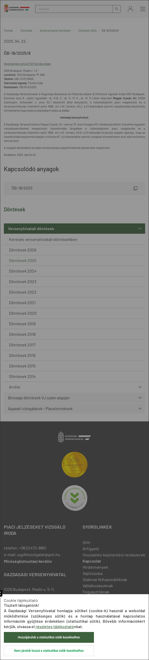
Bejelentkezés (130, 9)
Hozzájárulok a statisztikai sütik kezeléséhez (49, 637)
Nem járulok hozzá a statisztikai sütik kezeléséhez (49, 651)
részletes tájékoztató (55, 626)
